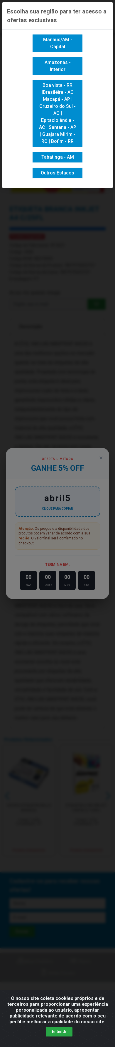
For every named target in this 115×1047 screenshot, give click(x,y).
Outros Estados (57, 173)
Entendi (59, 1031)
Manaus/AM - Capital (57, 43)
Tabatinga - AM (57, 157)
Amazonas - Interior (58, 66)
